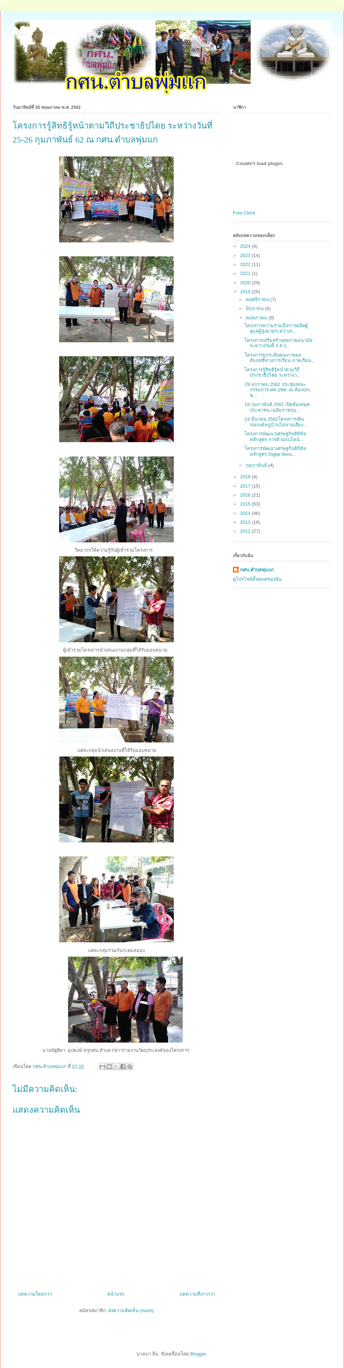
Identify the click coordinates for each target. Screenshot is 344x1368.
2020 (246, 282)
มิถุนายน (255, 308)
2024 (246, 246)
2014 (246, 513)
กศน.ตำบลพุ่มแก (257, 569)
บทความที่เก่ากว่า (197, 1294)
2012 (246, 531)
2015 (246, 504)
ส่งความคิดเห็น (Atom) (131, 1310)
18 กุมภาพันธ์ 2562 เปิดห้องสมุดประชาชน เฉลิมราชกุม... (276, 407)
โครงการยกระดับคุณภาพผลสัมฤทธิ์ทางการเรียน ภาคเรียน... (279, 357)
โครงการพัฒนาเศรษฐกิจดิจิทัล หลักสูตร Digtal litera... (275, 451)
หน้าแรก (115, 1294)
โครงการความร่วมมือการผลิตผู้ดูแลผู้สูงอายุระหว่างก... (276, 328)
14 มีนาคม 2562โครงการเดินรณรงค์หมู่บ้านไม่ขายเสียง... (275, 421)
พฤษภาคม (257, 317)
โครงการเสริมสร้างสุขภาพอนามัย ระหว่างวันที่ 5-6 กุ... (278, 343)
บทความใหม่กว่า (35, 1294)
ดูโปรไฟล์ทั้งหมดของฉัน (257, 579)
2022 (246, 264)
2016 (246, 495)
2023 (246, 255)
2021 (246, 273)
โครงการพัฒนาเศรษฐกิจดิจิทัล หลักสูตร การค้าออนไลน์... (275, 436)
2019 (246, 291)
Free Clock (244, 213)
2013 (246, 522)
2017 (246, 486)
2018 (246, 476)
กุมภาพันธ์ (257, 465)
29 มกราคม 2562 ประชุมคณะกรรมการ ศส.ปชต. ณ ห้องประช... (277, 390)
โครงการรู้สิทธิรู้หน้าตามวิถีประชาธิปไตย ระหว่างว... (272, 372)
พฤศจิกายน (258, 299)
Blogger (198, 1354)
